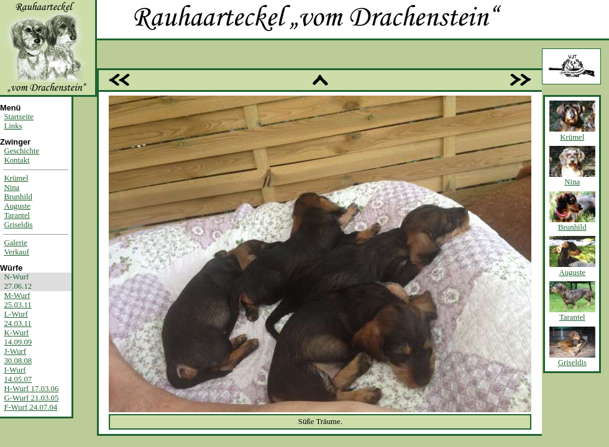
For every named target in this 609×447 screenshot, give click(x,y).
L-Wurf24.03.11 (17, 319)
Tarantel (17, 215)
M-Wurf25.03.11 (17, 300)
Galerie (15, 242)
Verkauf (16, 252)
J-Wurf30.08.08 (18, 356)
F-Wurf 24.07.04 (30, 407)
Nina (11, 187)
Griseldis (18, 224)
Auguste (17, 206)
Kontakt (16, 160)
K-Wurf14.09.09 (18, 337)
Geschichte (21, 151)
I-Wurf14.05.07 (18, 375)
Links (13, 126)
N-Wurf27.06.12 (18, 282)
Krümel (16, 178)
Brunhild (18, 196)
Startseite (19, 116)
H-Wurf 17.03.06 (31, 388)
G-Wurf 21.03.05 (31, 398)
